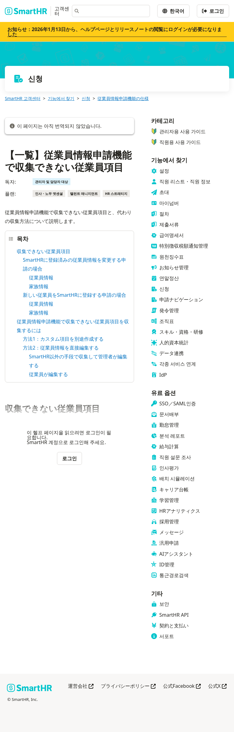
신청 (86, 98)
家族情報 (38, 286)
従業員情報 (41, 277)
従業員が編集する (48, 374)
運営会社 (81, 686)
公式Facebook (182, 686)
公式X (217, 686)
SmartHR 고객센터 (23, 98)
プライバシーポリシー (128, 686)
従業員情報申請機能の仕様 (123, 98)
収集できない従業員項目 (43, 251)
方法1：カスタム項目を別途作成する (63, 339)
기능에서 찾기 (61, 98)
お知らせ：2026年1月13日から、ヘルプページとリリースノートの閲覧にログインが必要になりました (114, 32)
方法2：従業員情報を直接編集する (61, 347)
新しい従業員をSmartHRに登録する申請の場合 (74, 295)
